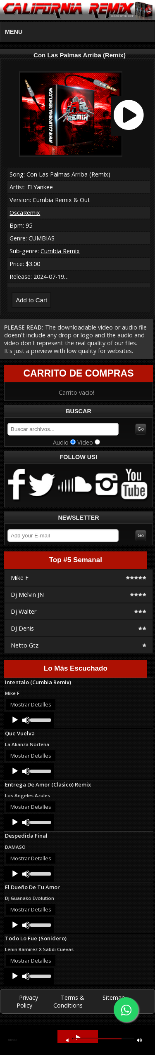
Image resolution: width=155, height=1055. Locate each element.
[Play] (15, 720)
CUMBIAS (42, 238)
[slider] (40, 719)
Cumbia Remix (60, 251)
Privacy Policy (27, 1001)
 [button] (78, 1037)
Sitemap (114, 997)
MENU (13, 31)
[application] (29, 720)
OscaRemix (25, 213)
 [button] (67, 1040)
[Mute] (26, 720)
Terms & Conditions (68, 1001)
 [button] (139, 1040)
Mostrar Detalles (30, 704)
